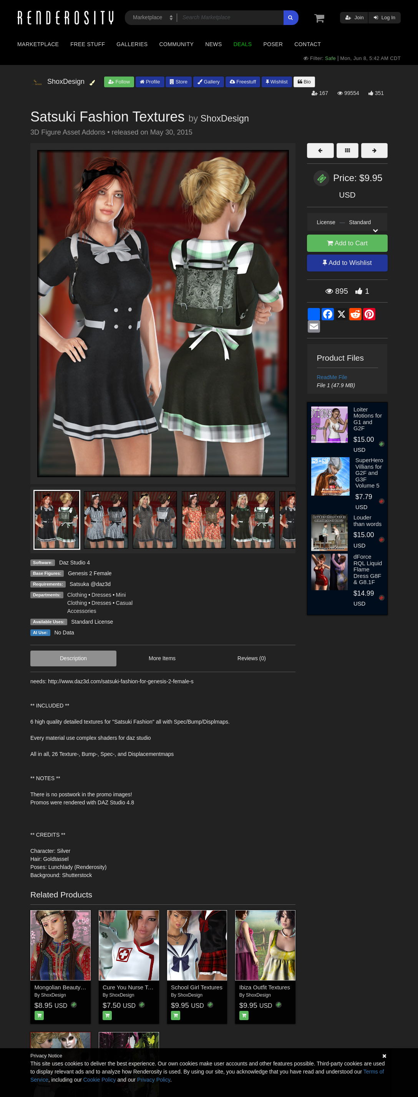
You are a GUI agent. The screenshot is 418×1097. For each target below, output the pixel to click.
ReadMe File (332, 377)
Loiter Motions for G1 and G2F (367, 419)
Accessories (81, 611)
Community (176, 44)
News (213, 44)
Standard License (92, 622)
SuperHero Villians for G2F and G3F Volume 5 (369, 473)
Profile (150, 82)
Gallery (208, 82)
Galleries (132, 44)
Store (178, 82)
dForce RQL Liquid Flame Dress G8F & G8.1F (367, 569)
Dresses (101, 595)
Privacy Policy (153, 1080)
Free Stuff (87, 44)
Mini (121, 595)
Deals (243, 44)
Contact (307, 44)
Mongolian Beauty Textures (69, 987)
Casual (124, 603)
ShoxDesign (225, 118)
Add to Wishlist (347, 262)
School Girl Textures (196, 987)
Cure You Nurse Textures (135, 987)
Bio (304, 82)
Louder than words (367, 520)
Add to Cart (347, 243)
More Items (162, 658)
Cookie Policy (99, 1080)
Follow (119, 82)
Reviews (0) (251, 658)
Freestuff (243, 82)
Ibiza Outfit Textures (264, 987)
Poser (273, 44)
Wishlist (276, 82)
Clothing (77, 595)
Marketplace (38, 44)
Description (73, 658)
